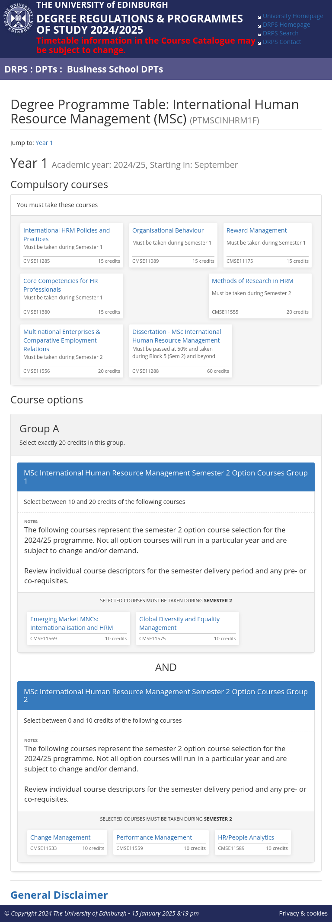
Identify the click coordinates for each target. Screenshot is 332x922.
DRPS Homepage (286, 24)
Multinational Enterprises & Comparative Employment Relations (61, 340)
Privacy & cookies (303, 913)
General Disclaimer (59, 895)
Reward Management (257, 230)
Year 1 (44, 142)
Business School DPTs (115, 69)
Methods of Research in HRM (253, 281)
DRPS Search (281, 33)
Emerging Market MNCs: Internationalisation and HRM (71, 623)
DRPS (16, 69)
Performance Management (154, 837)
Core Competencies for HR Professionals (60, 285)
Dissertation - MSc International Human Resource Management (176, 335)
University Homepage (293, 16)
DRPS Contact (282, 42)
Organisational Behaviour (168, 230)
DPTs (46, 69)
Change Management (60, 837)
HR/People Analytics (246, 837)
